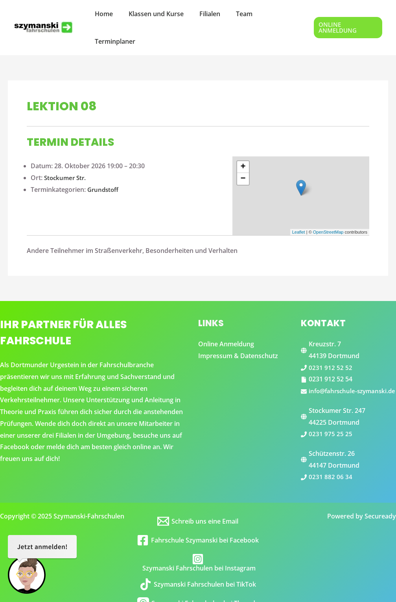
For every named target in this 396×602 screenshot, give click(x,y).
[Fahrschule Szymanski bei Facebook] (197, 524)
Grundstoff (104, 162)
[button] (346, 14)
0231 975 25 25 (330, 418)
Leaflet (298, 204)
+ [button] (243, 139)
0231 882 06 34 (330, 461)
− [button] (243, 151)
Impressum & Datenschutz (238, 328)
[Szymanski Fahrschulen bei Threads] (197, 587)
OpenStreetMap (328, 204)
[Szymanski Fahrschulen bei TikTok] (197, 568)
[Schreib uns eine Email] (197, 505)
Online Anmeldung (226, 316)
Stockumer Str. (66, 150)
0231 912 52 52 (330, 340)
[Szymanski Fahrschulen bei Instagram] (197, 546)
